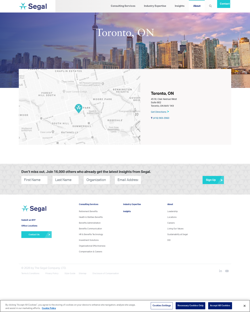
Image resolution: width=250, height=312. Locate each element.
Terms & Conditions (30, 273)
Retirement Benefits (88, 211)
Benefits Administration (90, 223)
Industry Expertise (155, 6)
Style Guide (70, 273)
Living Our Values (175, 229)
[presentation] (161, 180)
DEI (169, 240)
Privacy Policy (51, 273)
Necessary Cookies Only (190, 306)
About (197, 6)
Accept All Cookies (220, 306)
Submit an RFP (28, 220)
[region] (125, 306)
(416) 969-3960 (160, 118)
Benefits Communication (90, 229)
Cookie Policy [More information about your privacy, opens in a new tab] (49, 308)
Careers (171, 223)
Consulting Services (123, 6)
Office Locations (29, 226)
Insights (179, 6)
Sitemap (82, 273)
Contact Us (40, 234)
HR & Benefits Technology (91, 234)
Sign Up (215, 180)
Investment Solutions (89, 240)
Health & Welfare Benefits (91, 217)
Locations (171, 217)
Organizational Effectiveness (92, 246)
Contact (225, 4)
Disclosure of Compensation (105, 273)
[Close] (244, 305)
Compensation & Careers (90, 252)
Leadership (172, 211)
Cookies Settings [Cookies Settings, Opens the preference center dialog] (162, 306)
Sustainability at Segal (177, 234)
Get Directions (160, 112)
